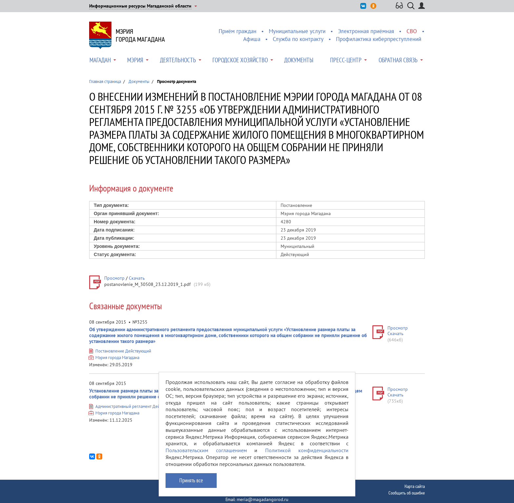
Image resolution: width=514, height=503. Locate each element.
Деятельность (178, 60)
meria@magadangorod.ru (262, 499)
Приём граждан (237, 31)
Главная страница (105, 81)
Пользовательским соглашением (206, 450)
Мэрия (135, 60)
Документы (298, 60)
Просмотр (114, 278)
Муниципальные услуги (297, 31)
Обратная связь (398, 60)
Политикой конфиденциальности (307, 450)
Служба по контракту (298, 39)
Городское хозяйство (240, 60)
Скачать (137, 278)
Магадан (100, 60)
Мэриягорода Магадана (140, 35)
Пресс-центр (346, 60)
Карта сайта (415, 486)
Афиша (251, 39)
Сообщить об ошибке (406, 492)
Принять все (191, 480)
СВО (411, 31)
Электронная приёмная (366, 31)
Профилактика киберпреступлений (378, 39)
